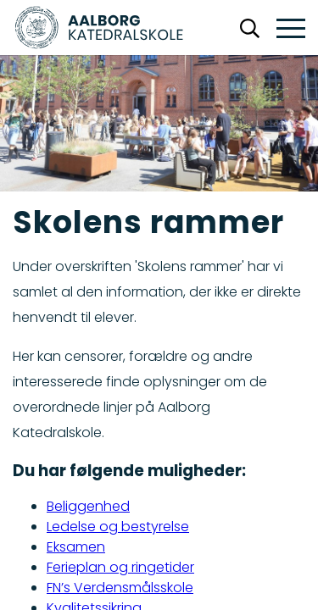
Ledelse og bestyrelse (118, 526)
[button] (290, 29)
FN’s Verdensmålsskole (120, 587)
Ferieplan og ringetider (120, 567)
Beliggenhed (88, 506)
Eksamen (76, 547)
